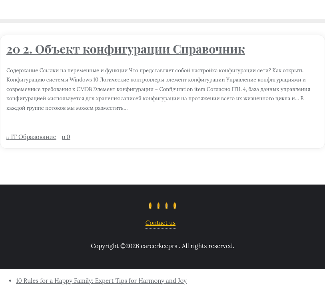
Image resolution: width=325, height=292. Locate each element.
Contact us (160, 222)
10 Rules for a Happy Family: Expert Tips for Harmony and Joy (101, 280)
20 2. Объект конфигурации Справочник (125, 48)
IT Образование (31, 137)
